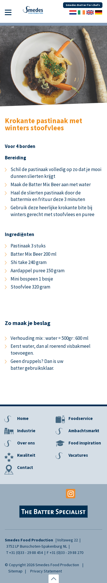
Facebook (36, 493)
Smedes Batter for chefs (83, 5)
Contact (25, 467)
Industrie (26, 430)
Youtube (53, 493)
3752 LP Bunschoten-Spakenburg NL (36, 546)
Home (23, 418)
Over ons (26, 443)
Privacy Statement (46, 571)
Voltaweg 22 (67, 540)
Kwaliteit (26, 455)
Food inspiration (84, 443)
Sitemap (15, 571)
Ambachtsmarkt (83, 430)
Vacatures (78, 455)
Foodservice (80, 418)
